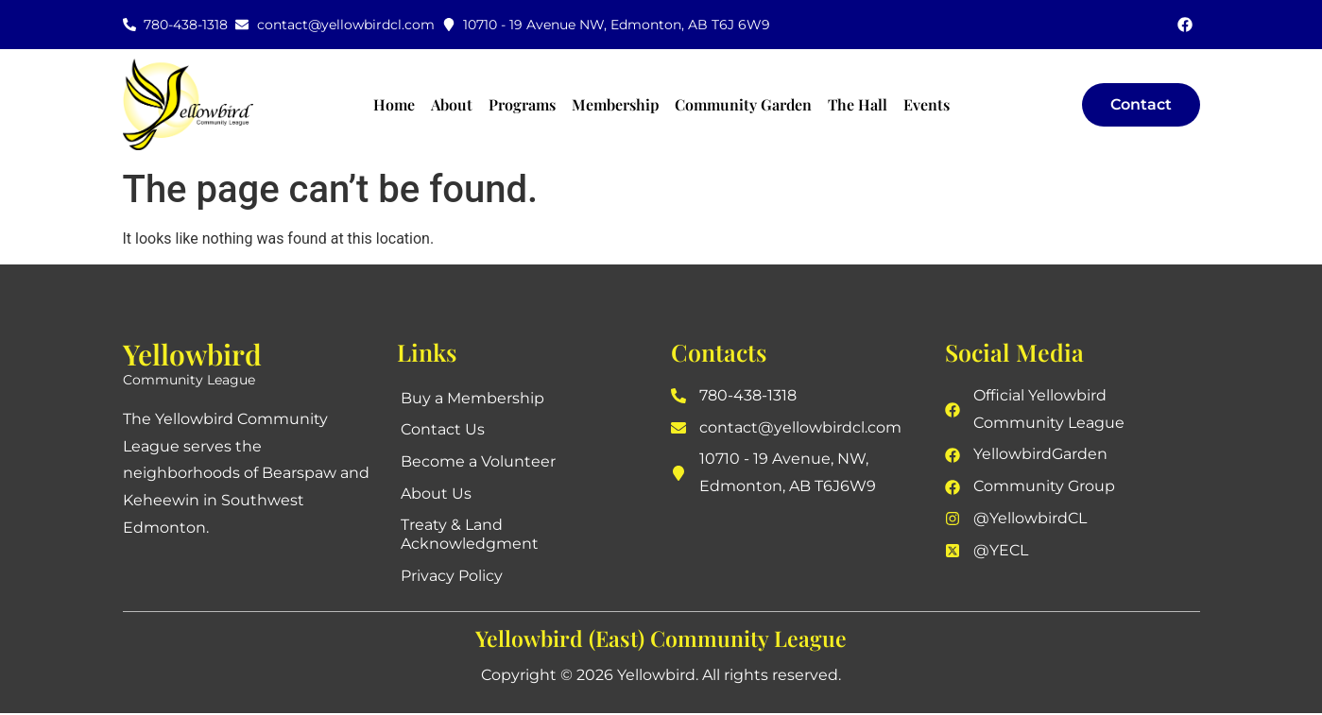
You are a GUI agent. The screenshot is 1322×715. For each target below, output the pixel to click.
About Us (437, 494)
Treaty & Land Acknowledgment (471, 536)
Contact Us (444, 430)
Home (394, 104)
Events (926, 104)
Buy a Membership (473, 398)
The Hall (857, 104)
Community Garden (743, 104)
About (451, 104)
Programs (522, 104)
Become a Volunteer (479, 462)
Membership (615, 104)
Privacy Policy (453, 578)
